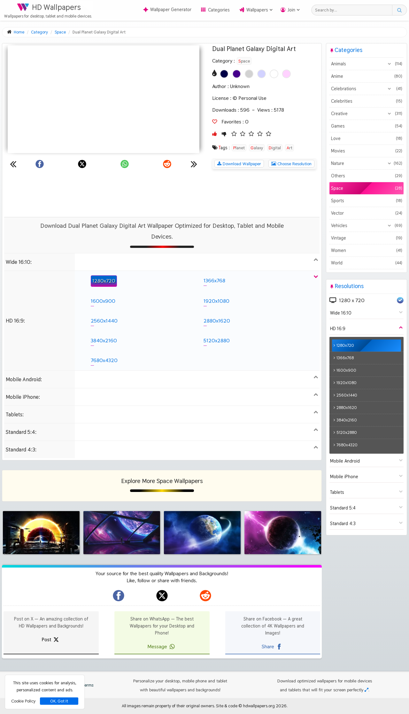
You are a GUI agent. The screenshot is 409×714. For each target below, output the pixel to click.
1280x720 (103, 281)
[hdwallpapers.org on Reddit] (205, 595)
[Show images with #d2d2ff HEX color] (261, 74)
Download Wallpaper (239, 164)
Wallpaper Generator (167, 9)
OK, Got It (59, 701)
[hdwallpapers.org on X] (162, 595)
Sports (366, 200)
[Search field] (353, 10)
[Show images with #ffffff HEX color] (274, 74)
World (366, 262)
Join (291, 10)
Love (366, 138)
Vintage (366, 238)
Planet (239, 148)
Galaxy (257, 148)
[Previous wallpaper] (13, 164)
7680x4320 (104, 360)
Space (244, 61)
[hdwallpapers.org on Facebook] (118, 595)
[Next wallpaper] (194, 164)
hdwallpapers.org (259, 706)
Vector (366, 213)
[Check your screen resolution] (366, 690)
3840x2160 (104, 340)
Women (366, 250)
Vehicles (366, 225)
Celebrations (366, 88)
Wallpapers (257, 10)
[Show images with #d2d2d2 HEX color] (249, 74)
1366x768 (214, 280)
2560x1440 (104, 320)
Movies (366, 150)
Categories (219, 10)
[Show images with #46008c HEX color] (236, 74)
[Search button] (399, 10)
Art (289, 148)
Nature (366, 163)
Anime (366, 76)
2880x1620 (217, 320)
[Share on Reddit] (167, 164)
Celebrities (366, 101)
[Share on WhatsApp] (124, 164)
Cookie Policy (23, 701)
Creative (366, 113)
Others (366, 175)
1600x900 (103, 301)
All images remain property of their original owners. (168, 706)
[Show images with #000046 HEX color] (224, 74)
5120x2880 (217, 340)
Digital (275, 148)
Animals (366, 63)
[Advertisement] (162, 193)
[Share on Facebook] (39, 164)
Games (366, 126)
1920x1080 (216, 301)
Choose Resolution (291, 164)
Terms (84, 685)
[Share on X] (82, 164)
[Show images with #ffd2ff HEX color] (286, 74)
